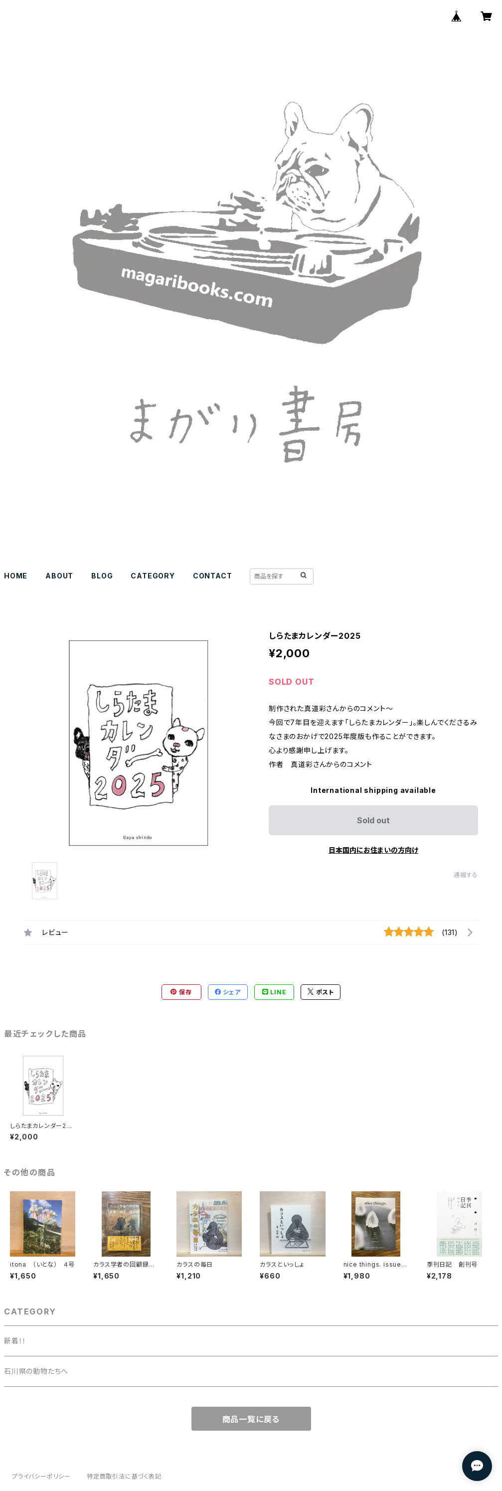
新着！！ (15, 1340)
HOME (15, 575)
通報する (466, 875)
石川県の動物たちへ (36, 1371)
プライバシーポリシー (41, 1476)
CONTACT (212, 575)
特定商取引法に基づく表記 (124, 1476)
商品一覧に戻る (251, 1419)
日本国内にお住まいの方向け (373, 850)
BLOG (102, 575)
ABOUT (59, 575)
